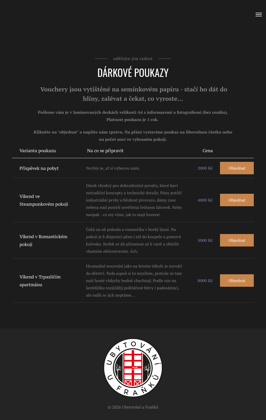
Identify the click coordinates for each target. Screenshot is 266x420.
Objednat (236, 168)
